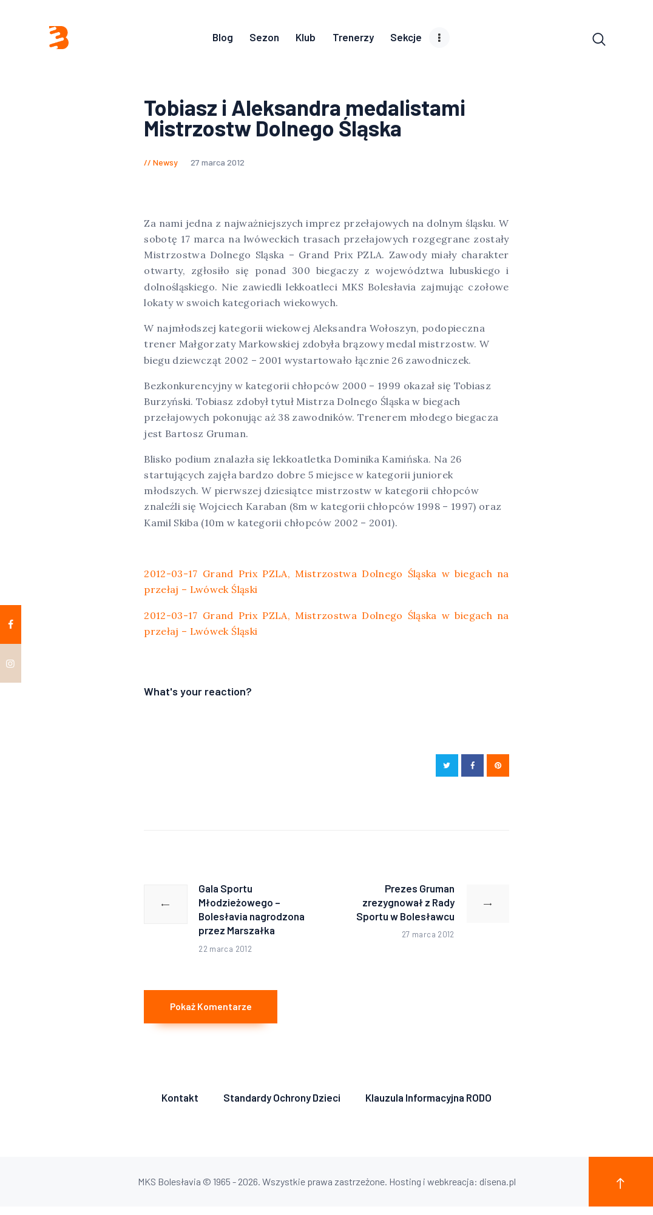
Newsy (165, 164)
